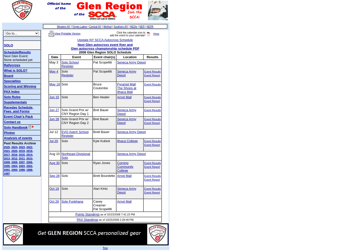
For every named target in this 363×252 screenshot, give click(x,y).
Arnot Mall (124, 97)
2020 (14, 150)
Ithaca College (127, 141)
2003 (22, 166)
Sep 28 (54, 176)
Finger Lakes (80, 26)
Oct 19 (54, 189)
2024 (14, 147)
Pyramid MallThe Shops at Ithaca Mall (126, 88)
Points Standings (87, 214)
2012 (14, 158)
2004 (14, 166)
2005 (7, 166)
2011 (22, 158)
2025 (7, 147)
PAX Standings (87, 220)
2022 (29, 147)
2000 (14, 169)
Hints (156, 34)
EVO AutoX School (75, 132)
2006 (29, 162)
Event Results (152, 71)
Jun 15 (54, 97)
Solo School (70, 62)
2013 (7, 158)
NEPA (150, 26)
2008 (14, 162)
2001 (7, 169)
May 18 (54, 84)
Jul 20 (53, 141)
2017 (7, 154)
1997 (7, 173)
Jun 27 (54, 110)
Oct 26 (54, 201)
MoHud (107, 26)
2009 (7, 162)
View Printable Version (67, 33)
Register (68, 66)
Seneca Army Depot (131, 62)
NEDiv (133, 26)
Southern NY (121, 26)
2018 (29, 150)
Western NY (64, 26)
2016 (14, 154)
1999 (22, 169)
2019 (22, 150)
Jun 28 (54, 119)
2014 (29, 154)
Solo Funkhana (72, 201)
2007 (22, 162)
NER (142, 26)
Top (105, 248)
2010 (29, 158)
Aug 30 (54, 163)
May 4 (53, 71)
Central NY (95, 26)
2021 (7, 150)
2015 (22, 154)
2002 (29, 166)
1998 (29, 169)
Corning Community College (125, 166)
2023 (22, 147)
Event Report (152, 75)
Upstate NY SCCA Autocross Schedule (105, 40)
